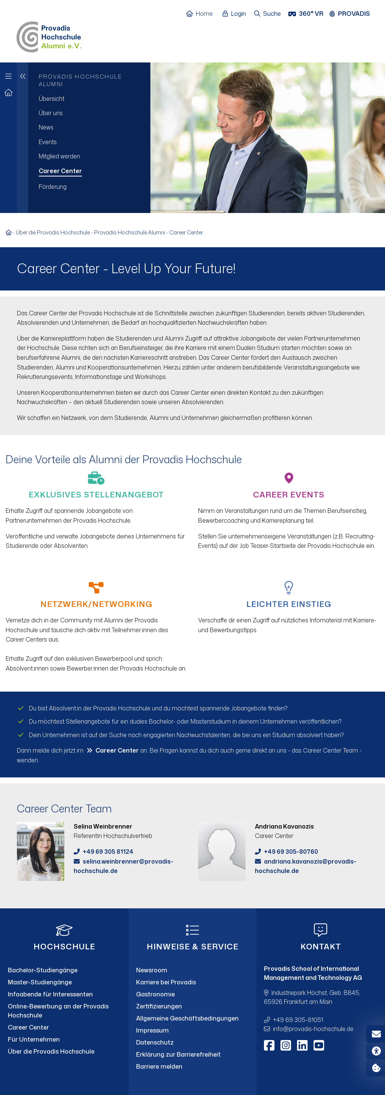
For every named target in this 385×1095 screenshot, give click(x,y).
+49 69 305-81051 (298, 1020)
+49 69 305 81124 (108, 851)
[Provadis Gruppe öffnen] (353, 14)
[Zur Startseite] (8, 92)
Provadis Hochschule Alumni (129, 232)
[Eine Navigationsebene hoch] (22, 137)
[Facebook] (269, 1045)
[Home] (203, 14)
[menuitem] (89, 98)
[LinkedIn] (302, 1045)
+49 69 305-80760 (291, 851)
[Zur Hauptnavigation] (8, 74)
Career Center (186, 232)
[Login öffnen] (236, 14)
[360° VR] (306, 14)
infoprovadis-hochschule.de (313, 1029)
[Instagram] (285, 1045)
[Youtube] (319, 1045)
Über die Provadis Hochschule (53, 232)
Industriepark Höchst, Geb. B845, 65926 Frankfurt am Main (312, 997)
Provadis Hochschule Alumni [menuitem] (80, 80)
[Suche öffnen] (268, 14)
